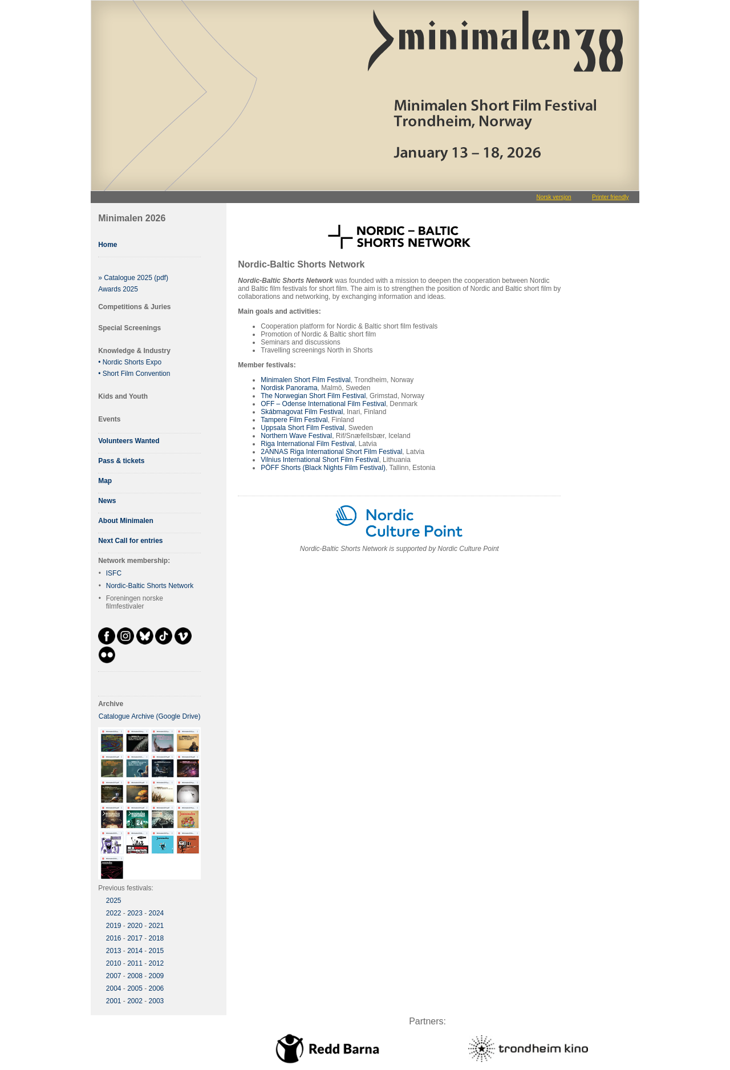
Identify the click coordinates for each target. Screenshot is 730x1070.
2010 (113, 963)
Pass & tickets (121, 461)
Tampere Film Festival (294, 420)
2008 (135, 976)
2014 (135, 951)
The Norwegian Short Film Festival (313, 396)
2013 (113, 951)
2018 (156, 938)
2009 (156, 976)
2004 (113, 988)
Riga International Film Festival (308, 444)
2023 (135, 913)
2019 (113, 926)
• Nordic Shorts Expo (129, 362)
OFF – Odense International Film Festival (323, 404)
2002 (135, 1001)
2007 (113, 976)
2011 (135, 963)
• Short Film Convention (134, 374)
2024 (156, 913)
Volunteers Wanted (128, 441)
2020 (135, 926)
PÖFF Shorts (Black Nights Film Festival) (323, 468)
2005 (135, 988)
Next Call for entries (130, 541)
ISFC (113, 573)
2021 (156, 926)
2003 (156, 1001)
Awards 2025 (118, 289)
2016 (113, 938)
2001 (113, 1001)
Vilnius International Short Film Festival (320, 460)
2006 (156, 988)
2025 (113, 901)
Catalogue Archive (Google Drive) (150, 716)
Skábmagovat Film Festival (302, 412)
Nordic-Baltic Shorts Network (149, 586)
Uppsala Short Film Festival (302, 428)
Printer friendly (610, 197)
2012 (156, 963)
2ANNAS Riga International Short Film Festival (331, 452)
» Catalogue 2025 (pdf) (133, 278)
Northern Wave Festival (296, 436)
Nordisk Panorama (289, 388)
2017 (135, 938)
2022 (113, 913)
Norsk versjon (553, 197)
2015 (156, 951)
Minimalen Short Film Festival (305, 380)
